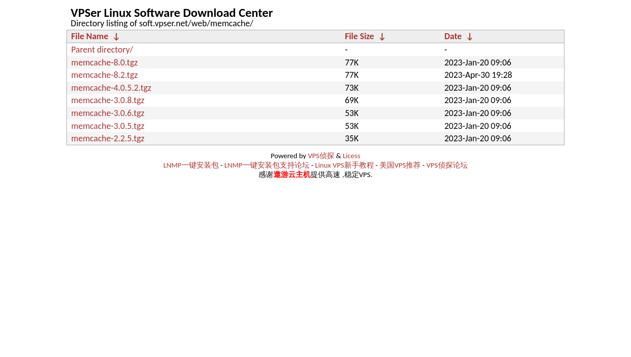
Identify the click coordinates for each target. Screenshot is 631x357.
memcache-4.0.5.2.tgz (111, 87)
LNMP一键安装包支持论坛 (267, 165)
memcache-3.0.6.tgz (108, 113)
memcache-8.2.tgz (104, 74)
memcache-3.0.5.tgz (108, 125)
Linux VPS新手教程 (344, 165)
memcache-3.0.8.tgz (108, 100)
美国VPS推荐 (400, 165)
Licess (351, 155)
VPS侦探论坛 (447, 165)
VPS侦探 (321, 155)
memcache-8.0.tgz (104, 62)
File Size (359, 36)
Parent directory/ (102, 49)
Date (453, 36)
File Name (90, 36)
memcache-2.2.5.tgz (108, 138)
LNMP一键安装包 (191, 165)
